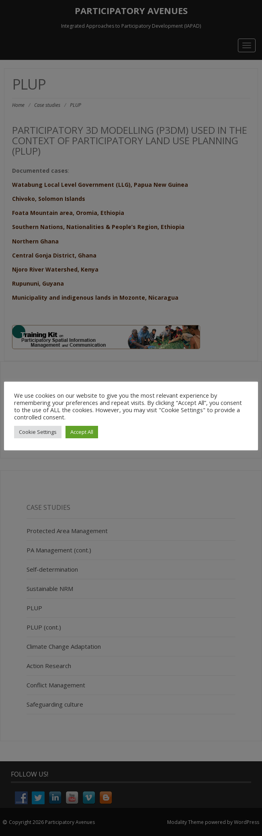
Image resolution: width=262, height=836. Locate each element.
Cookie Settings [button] (38, 431)
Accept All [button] (81, 431)
